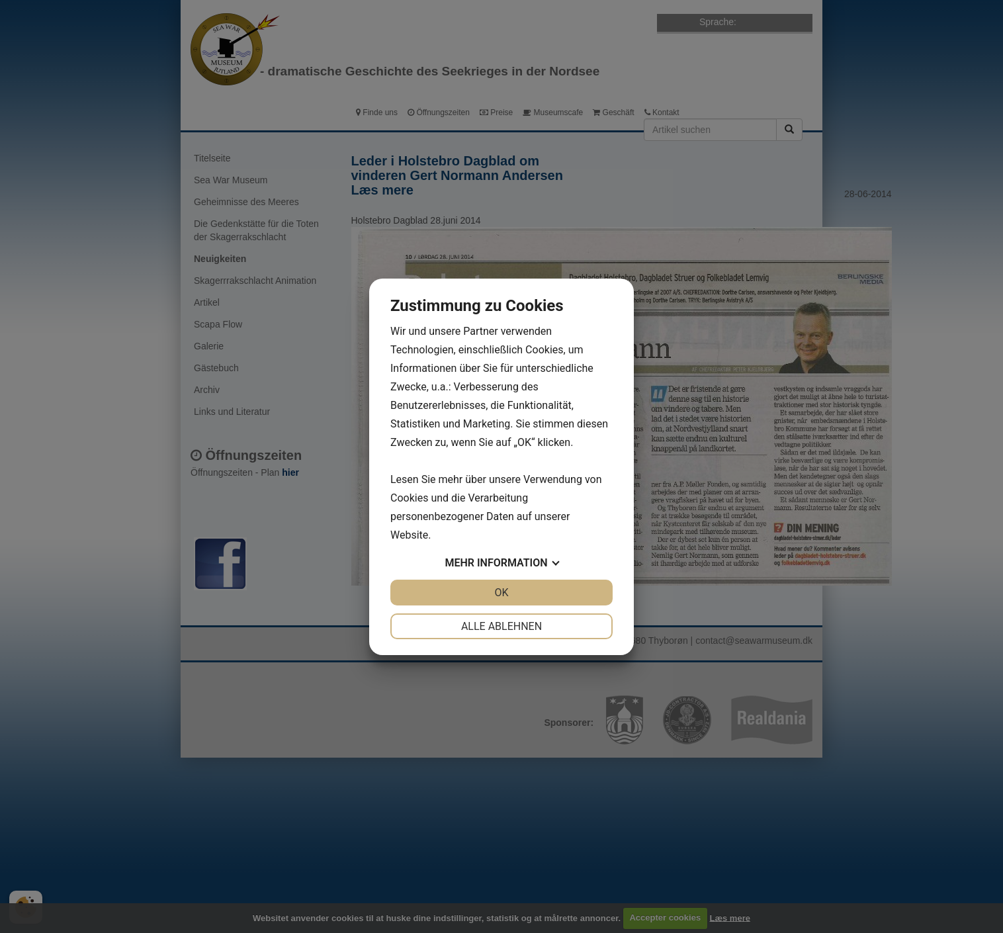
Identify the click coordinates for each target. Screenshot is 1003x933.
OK (501, 592)
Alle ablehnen (501, 626)
